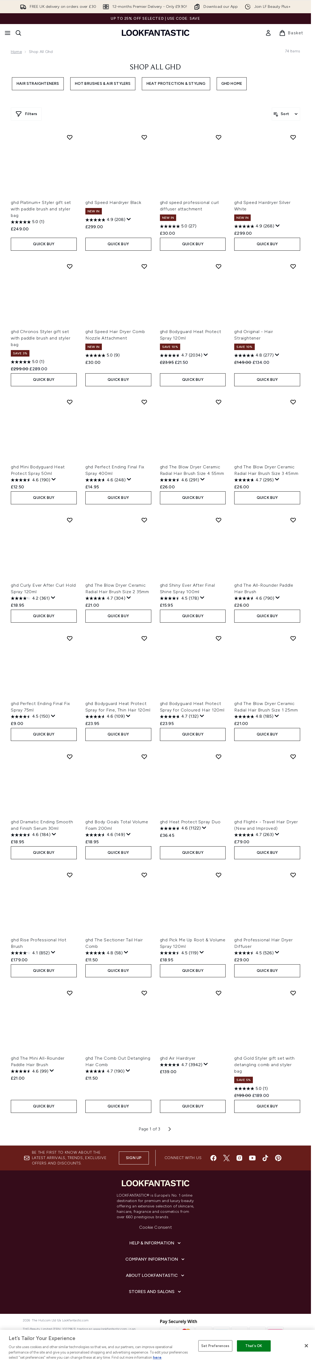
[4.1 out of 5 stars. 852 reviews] (30, 953)
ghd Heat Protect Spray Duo (190, 821)
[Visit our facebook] (213, 1158)
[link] (268, 33)
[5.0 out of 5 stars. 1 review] (27, 222)
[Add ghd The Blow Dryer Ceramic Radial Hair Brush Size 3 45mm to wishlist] (293, 401)
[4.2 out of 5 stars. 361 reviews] (30, 598)
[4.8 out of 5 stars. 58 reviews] (104, 953)
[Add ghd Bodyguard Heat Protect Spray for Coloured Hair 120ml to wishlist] (218, 638)
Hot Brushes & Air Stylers (103, 83)
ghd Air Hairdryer (178, 1058)
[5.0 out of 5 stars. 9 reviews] (102, 355)
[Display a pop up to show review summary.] (129, 219)
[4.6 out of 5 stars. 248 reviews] (105, 480)
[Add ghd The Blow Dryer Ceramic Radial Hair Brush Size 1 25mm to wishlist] (293, 638)
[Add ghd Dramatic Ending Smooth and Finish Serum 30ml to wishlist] (69, 756)
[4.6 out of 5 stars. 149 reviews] (105, 835)
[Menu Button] (7, 33)
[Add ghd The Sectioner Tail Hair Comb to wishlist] (144, 874)
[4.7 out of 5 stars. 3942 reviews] (181, 1065)
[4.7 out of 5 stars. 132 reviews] (179, 716)
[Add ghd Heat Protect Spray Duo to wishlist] (218, 756)
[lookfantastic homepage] (155, 33)
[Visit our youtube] (252, 1158)
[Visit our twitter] (226, 1158)
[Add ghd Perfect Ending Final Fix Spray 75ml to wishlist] (69, 638)
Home (16, 51)
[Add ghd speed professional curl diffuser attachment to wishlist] (218, 137)
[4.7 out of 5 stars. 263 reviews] (254, 835)
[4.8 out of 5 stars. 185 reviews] (253, 716)
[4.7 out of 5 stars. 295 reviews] (254, 480)
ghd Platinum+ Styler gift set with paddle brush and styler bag (41, 209)
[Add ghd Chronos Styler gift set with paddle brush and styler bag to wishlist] (69, 266)
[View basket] (291, 33)
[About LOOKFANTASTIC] (155, 1275)
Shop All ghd (155, 67)
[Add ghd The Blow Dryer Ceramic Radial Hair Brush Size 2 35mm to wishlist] (144, 519)
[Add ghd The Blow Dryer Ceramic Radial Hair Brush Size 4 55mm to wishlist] (218, 401)
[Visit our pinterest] (278, 1158)
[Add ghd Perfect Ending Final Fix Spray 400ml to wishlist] (144, 401)
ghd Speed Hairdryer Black (113, 202)
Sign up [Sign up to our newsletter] (134, 1158)
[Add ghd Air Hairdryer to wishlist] (218, 992)
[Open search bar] (18, 33)
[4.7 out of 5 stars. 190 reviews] (105, 1071)
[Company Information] (155, 1259)
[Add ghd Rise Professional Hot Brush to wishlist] (69, 874)
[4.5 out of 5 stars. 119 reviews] (179, 953)
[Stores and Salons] (155, 1291)
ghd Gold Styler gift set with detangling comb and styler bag (264, 1065)
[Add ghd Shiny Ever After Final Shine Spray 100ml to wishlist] (218, 519)
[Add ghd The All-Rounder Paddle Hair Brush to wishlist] (293, 519)
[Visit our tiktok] (265, 1158)
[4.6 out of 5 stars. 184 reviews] (31, 835)
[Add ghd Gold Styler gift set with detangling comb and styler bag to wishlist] (293, 992)
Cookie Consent (155, 1227)
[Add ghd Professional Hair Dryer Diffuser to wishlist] (293, 874)
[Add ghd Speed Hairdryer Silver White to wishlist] (293, 137)
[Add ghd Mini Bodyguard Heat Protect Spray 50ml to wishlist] (69, 401)
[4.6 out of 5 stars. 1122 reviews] (180, 828)
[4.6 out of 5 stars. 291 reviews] (179, 480)
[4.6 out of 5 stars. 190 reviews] (30, 480)
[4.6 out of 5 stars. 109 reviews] (105, 716)
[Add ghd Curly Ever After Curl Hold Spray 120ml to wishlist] (69, 519)
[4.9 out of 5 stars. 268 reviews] (254, 226)
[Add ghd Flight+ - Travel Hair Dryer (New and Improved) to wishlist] (293, 756)
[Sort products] (286, 114)
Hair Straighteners (37, 83)
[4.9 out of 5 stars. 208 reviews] (105, 220)
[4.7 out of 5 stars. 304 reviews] (105, 598)
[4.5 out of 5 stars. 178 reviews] (179, 598)
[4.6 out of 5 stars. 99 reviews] (29, 1071)
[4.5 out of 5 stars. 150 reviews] (30, 716)
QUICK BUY (43, 244)
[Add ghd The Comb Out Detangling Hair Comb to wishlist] (144, 992)
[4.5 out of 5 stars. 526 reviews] (254, 953)
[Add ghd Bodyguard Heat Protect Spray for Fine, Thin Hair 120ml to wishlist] (144, 638)
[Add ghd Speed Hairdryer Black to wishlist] (144, 137)
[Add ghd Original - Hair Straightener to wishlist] (293, 266)
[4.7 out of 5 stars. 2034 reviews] (181, 355)
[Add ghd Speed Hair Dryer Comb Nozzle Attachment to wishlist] (144, 266)
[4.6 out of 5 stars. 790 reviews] (254, 598)
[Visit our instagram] (239, 1158)
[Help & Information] (155, 1243)
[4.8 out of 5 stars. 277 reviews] (254, 355)
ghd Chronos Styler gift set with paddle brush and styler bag (40, 338)
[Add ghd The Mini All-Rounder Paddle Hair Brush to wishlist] (69, 992)
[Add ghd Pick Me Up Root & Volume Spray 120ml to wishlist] (218, 874)
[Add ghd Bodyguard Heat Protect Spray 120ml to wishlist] (218, 266)
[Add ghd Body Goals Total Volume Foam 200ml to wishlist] (144, 756)
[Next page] (169, 1129)
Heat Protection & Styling (176, 83)
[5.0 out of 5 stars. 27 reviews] (178, 226)
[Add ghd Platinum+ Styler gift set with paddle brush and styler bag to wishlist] (69, 137)
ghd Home (231, 83)
